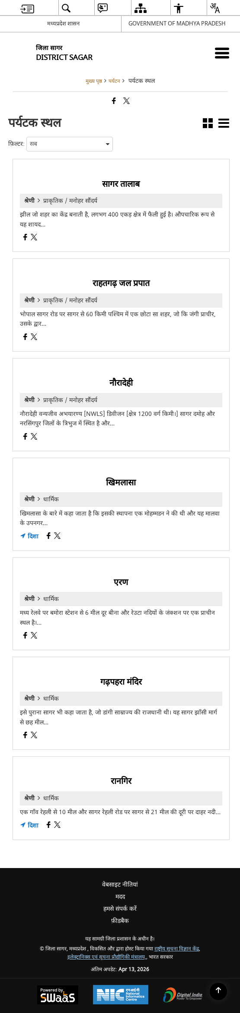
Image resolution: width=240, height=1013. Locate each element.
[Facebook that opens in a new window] (114, 101)
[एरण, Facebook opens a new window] (25, 636)
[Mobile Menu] (222, 52)
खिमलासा (121, 482)
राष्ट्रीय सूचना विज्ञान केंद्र (176, 949)
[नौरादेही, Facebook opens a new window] (25, 437)
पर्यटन (114, 81)
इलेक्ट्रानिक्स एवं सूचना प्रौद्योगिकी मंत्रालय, (106, 957)
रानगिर (121, 781)
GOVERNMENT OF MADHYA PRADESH (177, 23)
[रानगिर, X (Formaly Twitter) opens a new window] (57, 826)
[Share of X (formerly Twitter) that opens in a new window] (126, 101)
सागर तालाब (121, 184)
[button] (208, 124)
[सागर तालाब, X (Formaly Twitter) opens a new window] (34, 238)
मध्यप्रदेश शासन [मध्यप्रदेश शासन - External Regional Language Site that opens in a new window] (63, 23)
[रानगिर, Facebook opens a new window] (48, 826)
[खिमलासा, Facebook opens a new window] (48, 536)
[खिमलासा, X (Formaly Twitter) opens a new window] (57, 536)
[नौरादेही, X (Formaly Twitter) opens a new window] (34, 437)
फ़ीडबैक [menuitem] (120, 920)
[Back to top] (218, 991)
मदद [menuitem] (120, 896)
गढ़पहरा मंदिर (121, 681)
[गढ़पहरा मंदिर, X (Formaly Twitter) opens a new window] (34, 736)
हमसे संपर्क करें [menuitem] (120, 908)
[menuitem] (27, 8)
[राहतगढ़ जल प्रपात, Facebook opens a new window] (25, 338)
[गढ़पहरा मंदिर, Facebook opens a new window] (25, 736)
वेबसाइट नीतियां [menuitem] (120, 884)
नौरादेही (121, 383)
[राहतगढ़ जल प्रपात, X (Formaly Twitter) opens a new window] (34, 338)
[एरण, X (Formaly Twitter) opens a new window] (34, 636)
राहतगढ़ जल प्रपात (121, 283)
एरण (121, 582)
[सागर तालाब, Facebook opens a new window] (25, 238)
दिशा (29, 537)
